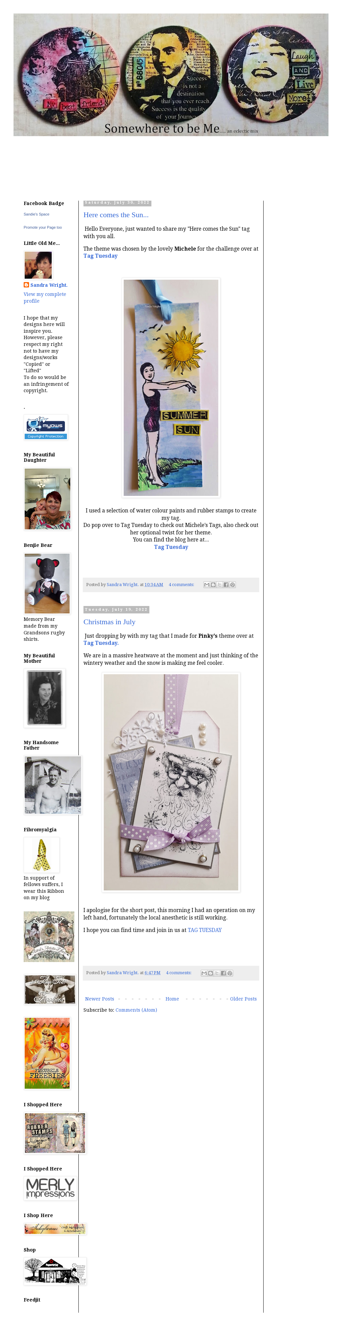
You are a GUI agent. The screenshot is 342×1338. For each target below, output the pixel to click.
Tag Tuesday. (101, 643)
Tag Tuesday (171, 547)
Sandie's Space (36, 214)
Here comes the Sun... (116, 214)
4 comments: (182, 584)
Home (172, 999)
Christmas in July (109, 621)
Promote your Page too (43, 227)
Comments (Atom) (136, 1010)
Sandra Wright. (49, 285)
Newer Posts (99, 999)
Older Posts (243, 999)
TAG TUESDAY (205, 930)
